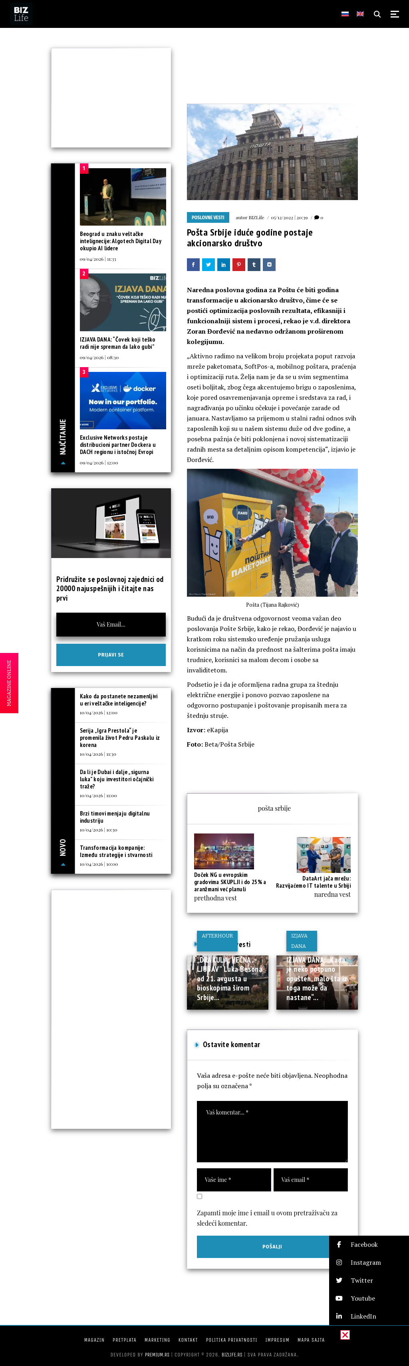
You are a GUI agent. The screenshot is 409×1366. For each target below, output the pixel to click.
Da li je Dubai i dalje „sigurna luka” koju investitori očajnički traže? (117, 779)
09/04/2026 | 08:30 (99, 357)
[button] (369, 1245)
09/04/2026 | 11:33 (98, 259)
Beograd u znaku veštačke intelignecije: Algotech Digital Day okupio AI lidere (121, 241)
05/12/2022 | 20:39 (289, 217)
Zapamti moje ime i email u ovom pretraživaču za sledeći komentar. (267, 1218)
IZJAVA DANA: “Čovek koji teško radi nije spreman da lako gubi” (118, 343)
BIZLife (256, 217)
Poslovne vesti (208, 217)
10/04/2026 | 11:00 (98, 795)
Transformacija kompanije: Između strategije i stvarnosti (116, 851)
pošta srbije (274, 808)
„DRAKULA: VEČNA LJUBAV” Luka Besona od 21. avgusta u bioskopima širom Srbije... (229, 978)
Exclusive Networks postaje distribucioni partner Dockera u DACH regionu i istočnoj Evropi (118, 445)
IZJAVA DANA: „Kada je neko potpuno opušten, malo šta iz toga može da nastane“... (316, 978)
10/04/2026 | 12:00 (98, 712)
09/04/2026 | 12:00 (99, 462)
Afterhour (217, 936)
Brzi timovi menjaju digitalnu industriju (115, 817)
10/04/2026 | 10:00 (99, 864)
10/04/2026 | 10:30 (98, 829)
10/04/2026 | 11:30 (98, 754)
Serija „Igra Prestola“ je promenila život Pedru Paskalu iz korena (120, 738)
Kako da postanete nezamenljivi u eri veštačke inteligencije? (119, 699)
